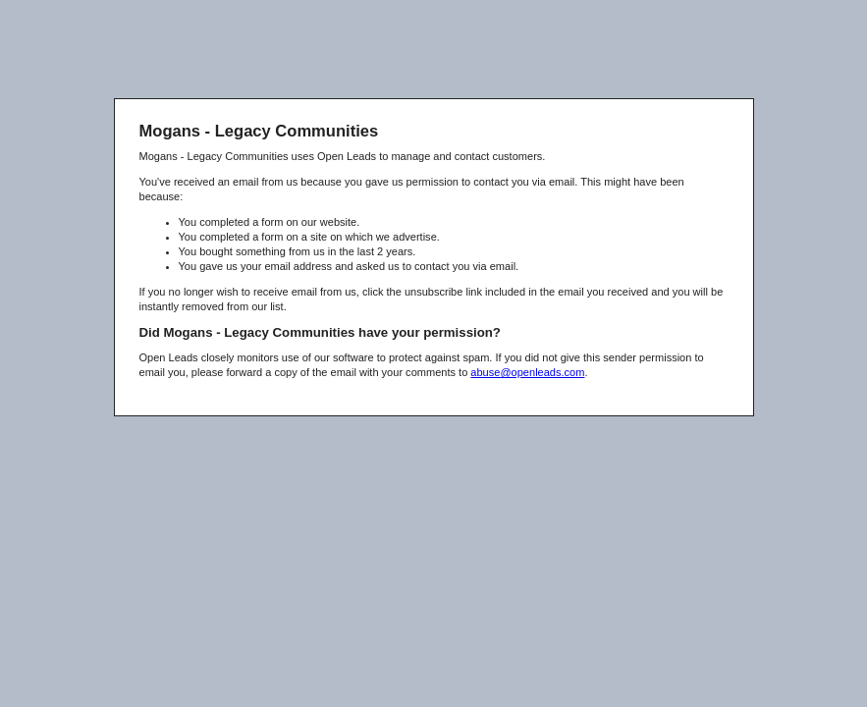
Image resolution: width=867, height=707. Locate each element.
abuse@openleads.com (527, 372)
